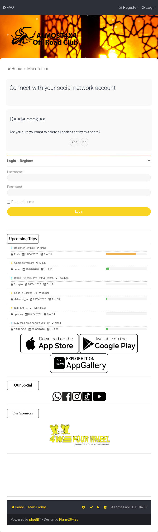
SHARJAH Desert (79, 475)
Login (11, 161)
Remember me (22, 202)
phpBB (34, 519)
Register (26, 161)
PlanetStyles (68, 519)
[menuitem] (8, 7)
